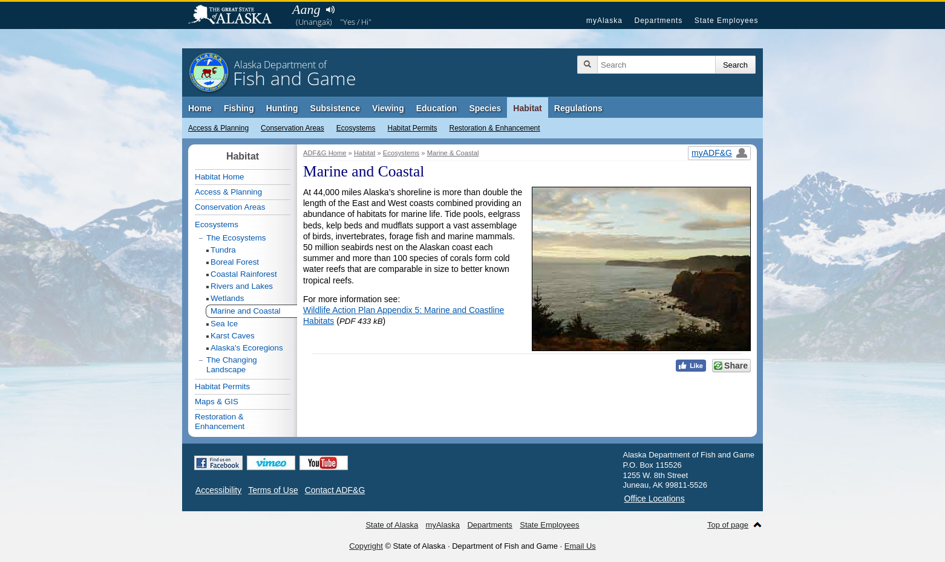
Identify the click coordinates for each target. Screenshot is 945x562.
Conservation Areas (292, 128)
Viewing (388, 108)
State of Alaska (236, 16)
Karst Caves (233, 335)
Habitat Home (219, 176)
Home (200, 108)
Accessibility (218, 490)
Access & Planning (218, 128)
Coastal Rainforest (244, 274)
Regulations (578, 108)
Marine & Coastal (453, 153)
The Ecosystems (236, 237)
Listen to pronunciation (330, 10)
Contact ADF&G (335, 490)
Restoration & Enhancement (495, 128)
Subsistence (335, 108)
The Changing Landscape (231, 364)
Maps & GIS (216, 401)
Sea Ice (224, 323)
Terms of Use (273, 490)
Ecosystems (356, 128)
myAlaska (604, 20)
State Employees (727, 20)
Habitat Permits (412, 128)
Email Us (580, 546)
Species (485, 108)
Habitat (527, 108)
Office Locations (654, 498)
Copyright (366, 546)
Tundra (223, 249)
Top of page (727, 524)
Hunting (282, 108)
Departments (658, 20)
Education (436, 108)
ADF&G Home (325, 153)
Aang (306, 9)
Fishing (239, 108)
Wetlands (227, 298)
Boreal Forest (235, 261)
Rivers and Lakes (242, 286)
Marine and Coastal (246, 310)
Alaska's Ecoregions (247, 347)
